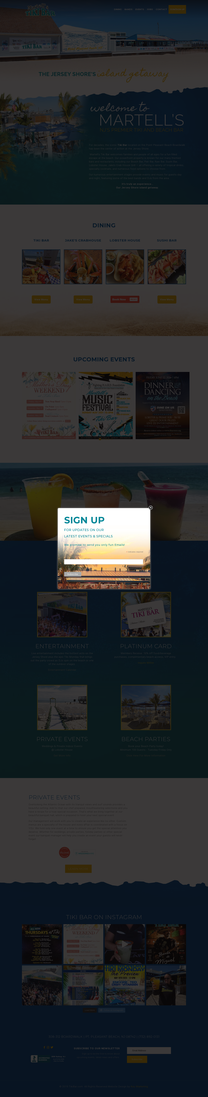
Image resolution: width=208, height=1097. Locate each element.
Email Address (72, 555)
